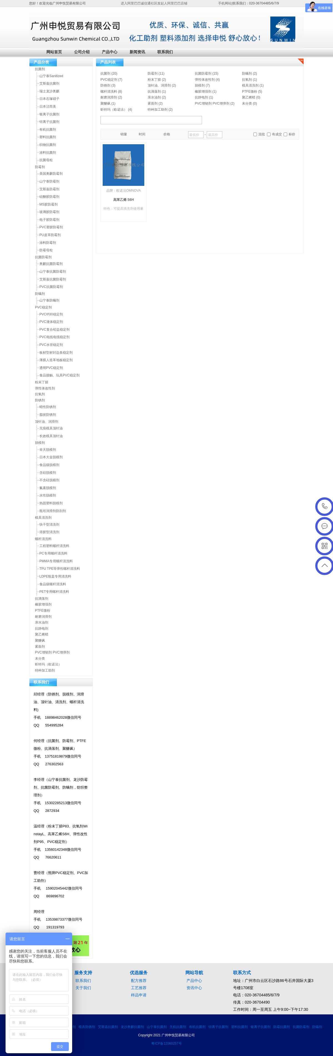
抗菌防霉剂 (203, 73)
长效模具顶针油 (51, 436)
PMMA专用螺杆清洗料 (56, 561)
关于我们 (83, 988)
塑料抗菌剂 (47, 137)
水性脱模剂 (47, 495)
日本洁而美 (47, 106)
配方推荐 (139, 980)
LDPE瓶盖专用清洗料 (55, 576)
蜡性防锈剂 (47, 407)
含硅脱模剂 (47, 473)
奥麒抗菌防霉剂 (51, 264)
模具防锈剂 (87, 1027)
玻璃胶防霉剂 (49, 212)
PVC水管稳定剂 (51, 345)
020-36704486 (324, 506)
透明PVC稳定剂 (51, 368)
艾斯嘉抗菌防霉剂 (52, 279)
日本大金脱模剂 (51, 457)
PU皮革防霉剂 (50, 235)
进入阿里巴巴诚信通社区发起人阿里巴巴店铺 (154, 3)
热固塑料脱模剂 (51, 503)
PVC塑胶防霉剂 (51, 227)
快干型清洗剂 (49, 524)
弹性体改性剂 (205, 80)
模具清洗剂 (250, 85)
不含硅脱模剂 (49, 480)
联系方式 (242, 972)
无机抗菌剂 (178, 1027)
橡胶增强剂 (203, 91)
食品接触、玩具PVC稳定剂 (59, 375)
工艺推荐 (139, 988)
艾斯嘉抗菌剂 (49, 83)
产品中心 (109, 52)
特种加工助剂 (158, 110)
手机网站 (224, 3)
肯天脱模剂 (47, 450)
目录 (113, 134)
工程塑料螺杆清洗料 (54, 546)
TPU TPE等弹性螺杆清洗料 (59, 569)
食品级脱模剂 (49, 465)
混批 (261, 134)
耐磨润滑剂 (108, 97)
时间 (142, 134)
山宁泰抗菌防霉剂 (52, 272)
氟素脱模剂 (47, 488)
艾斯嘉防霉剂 (49, 189)
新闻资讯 (137, 52)
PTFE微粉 (249, 91)
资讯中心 (194, 988)
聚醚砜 (105, 103)
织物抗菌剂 (47, 145)
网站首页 (54, 52)
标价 (292, 134)
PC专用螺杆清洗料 (53, 553)
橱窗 (107, 134)
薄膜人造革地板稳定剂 (56, 360)
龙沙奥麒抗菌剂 (132, 1027)
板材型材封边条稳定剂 (56, 352)
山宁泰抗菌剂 (157, 1027)
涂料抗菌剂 (47, 153)
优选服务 (139, 972)
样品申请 (139, 995)
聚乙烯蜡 (248, 97)
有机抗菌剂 (47, 129)
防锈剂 (105, 85)
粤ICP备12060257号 (166, 1043)
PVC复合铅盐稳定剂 (54, 329)
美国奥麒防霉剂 (51, 174)
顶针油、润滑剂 (159, 85)
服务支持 (83, 972)
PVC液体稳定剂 (51, 322)
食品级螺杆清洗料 (52, 584)
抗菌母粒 (46, 160)
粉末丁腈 (154, 80)
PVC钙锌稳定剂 (51, 314)
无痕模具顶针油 (51, 428)
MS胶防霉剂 (48, 204)
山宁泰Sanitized (51, 76)
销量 (123, 134)
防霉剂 (153, 73)
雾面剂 (153, 103)
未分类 (247, 103)
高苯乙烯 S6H (123, 200)
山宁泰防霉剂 (49, 181)
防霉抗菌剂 (281, 1027)
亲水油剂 (154, 97)
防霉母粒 (46, 250)
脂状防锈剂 (47, 415)
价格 (166, 134)
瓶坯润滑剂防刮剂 (52, 511)
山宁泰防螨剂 (49, 300)
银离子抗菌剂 (49, 114)
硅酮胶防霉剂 (49, 197)
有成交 (277, 134)
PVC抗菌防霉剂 (51, 287)
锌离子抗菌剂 (49, 122)
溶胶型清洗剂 (49, 532)
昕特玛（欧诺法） (113, 110)
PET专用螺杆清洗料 (54, 592)
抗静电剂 (201, 97)
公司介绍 (82, 52)
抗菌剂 (105, 73)
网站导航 (194, 972)
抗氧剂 (247, 80)
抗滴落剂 (154, 91)
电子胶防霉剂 (49, 220)
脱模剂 (200, 85)
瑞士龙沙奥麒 (49, 91)
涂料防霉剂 (47, 243)
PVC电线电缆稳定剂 (54, 337)
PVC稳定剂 (108, 80)
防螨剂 (247, 73)
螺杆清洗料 (108, 91)
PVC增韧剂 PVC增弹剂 (212, 103)
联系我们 (165, 52)
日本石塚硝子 (49, 99)
